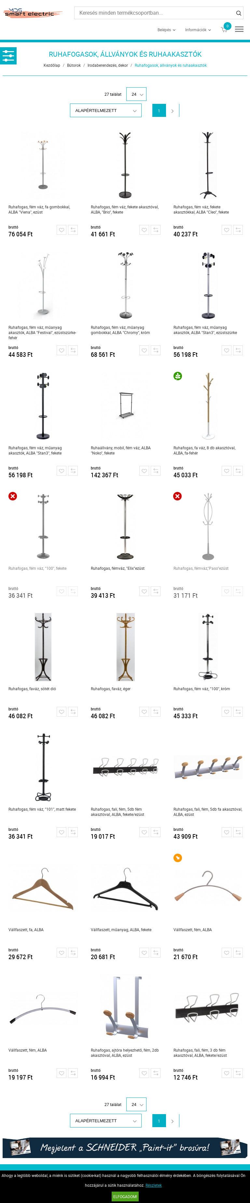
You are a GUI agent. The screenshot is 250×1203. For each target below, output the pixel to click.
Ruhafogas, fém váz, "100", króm (202, 688)
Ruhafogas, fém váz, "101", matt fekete (42, 809)
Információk (195, 29)
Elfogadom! (125, 1196)
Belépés (164, 29)
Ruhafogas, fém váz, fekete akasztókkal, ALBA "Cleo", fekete (201, 209)
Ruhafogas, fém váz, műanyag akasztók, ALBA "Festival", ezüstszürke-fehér (42, 332)
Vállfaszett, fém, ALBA (193, 929)
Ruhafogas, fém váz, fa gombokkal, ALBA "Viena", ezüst (39, 209)
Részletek (154, 1185)
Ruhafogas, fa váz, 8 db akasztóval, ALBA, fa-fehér (204, 450)
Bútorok (74, 65)
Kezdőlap (52, 65)
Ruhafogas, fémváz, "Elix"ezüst (118, 568)
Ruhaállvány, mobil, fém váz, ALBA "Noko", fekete (121, 450)
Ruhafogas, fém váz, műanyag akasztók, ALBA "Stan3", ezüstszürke (205, 330)
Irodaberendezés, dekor (108, 65)
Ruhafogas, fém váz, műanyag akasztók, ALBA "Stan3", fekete (35, 450)
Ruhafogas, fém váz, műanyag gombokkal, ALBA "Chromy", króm (120, 330)
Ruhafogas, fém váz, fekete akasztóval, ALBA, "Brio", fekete (125, 209)
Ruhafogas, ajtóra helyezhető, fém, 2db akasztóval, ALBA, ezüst (125, 1052)
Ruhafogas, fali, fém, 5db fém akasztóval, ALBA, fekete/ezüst (117, 811)
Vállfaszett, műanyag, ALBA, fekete (121, 929)
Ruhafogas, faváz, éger (111, 688)
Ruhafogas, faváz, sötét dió (32, 688)
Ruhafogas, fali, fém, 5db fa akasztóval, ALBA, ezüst (208, 811)
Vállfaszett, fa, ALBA (26, 929)
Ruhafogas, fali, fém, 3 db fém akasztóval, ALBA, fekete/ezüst (200, 1052)
